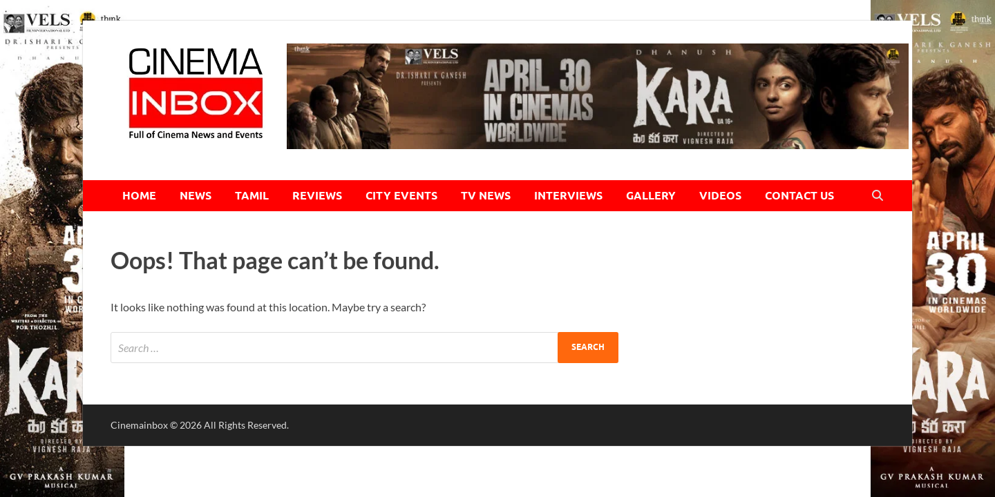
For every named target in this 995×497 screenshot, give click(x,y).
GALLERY (651, 195)
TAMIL (252, 195)
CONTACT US (799, 195)
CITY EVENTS (401, 195)
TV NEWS (486, 195)
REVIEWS (317, 195)
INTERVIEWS (568, 195)
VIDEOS (720, 195)
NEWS (195, 195)
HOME (139, 195)
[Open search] (877, 196)
